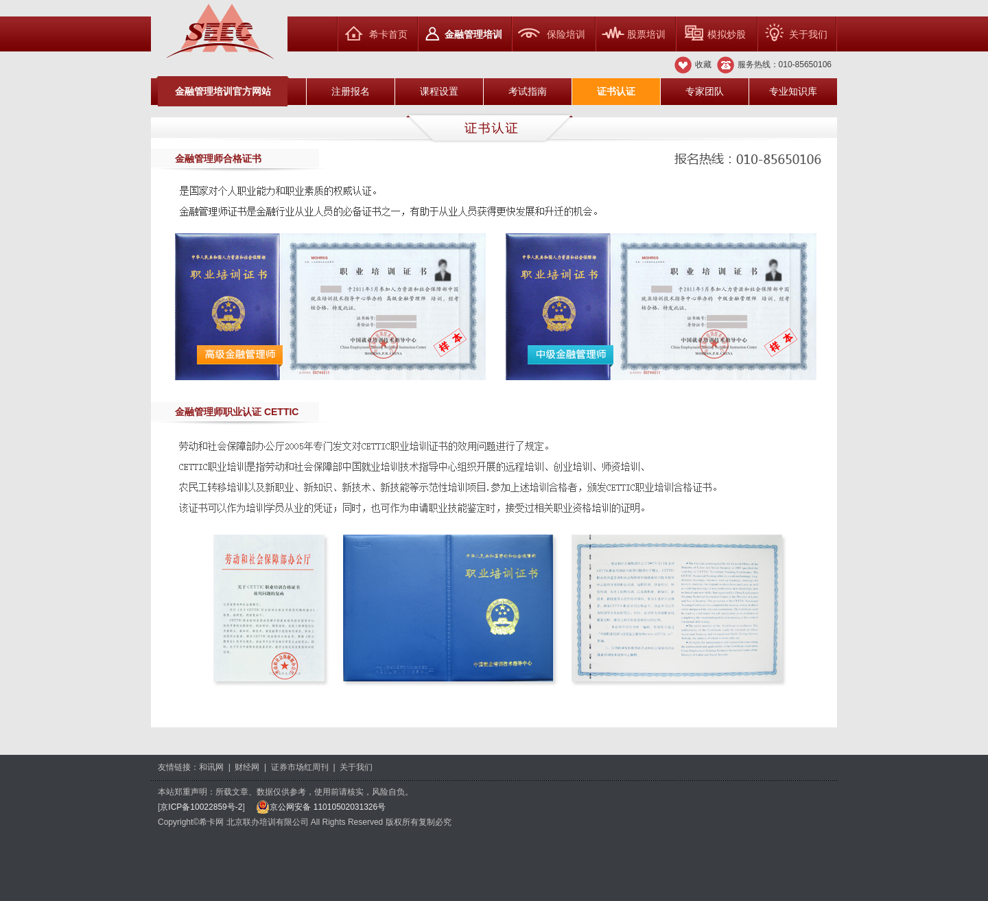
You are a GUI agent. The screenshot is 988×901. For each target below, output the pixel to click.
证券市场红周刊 (300, 767)
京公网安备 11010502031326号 (321, 807)
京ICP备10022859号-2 (201, 807)
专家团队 (704, 91)
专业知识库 (793, 91)
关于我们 (808, 34)
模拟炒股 (726, 34)
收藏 (703, 64)
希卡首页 (388, 34)
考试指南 (527, 91)
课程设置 (439, 91)
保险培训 (566, 34)
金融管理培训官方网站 (223, 91)
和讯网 (211, 767)
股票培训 (646, 34)
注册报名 (350, 91)
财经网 (247, 767)
